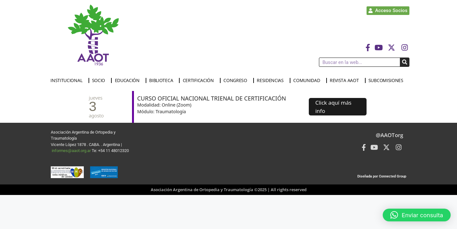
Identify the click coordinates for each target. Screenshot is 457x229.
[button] (417, 215)
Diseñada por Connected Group (381, 176)
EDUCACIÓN (129, 80)
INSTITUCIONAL (67, 80)
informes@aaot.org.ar (72, 150)
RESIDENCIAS (272, 80)
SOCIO (100, 80)
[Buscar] (404, 62)
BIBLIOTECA (162, 80)
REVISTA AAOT (346, 80)
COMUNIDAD (308, 80)
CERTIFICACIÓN (200, 80)
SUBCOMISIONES (387, 80)
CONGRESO (236, 80)
